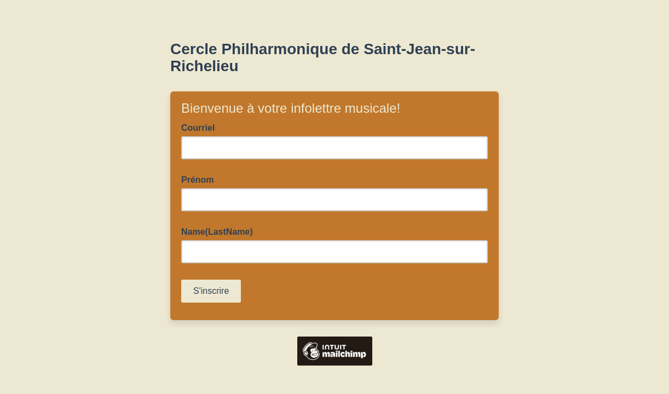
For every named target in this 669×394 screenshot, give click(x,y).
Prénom (197, 179)
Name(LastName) (217, 231)
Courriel (201, 127)
